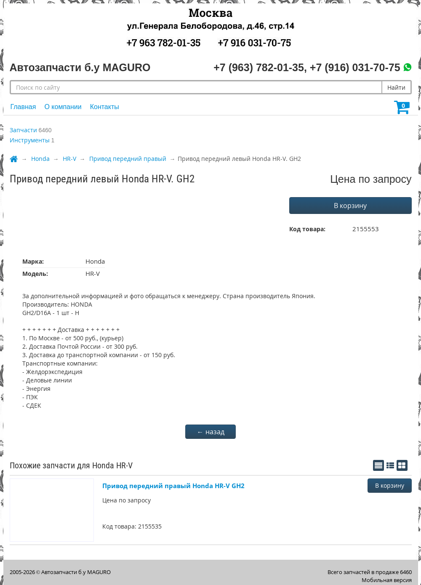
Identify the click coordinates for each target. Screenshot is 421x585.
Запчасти (23, 130)
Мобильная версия (387, 580)
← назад (210, 431)
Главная (23, 106)
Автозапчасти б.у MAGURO (76, 572)
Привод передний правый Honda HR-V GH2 (173, 485)
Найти (396, 87)
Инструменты (30, 140)
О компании (62, 106)
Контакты (104, 106)
